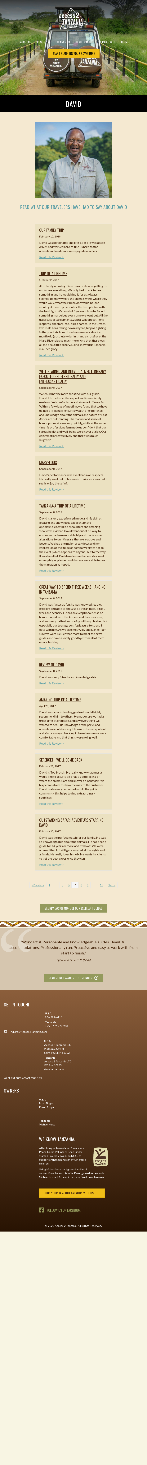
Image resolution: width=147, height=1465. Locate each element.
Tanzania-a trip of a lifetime (62, 506)
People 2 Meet (85, 42)
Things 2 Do (64, 42)
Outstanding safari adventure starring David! (71, 822)
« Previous (38, 885)
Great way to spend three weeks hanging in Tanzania (72, 589)
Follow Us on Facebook (64, 1210)
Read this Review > (51, 257)
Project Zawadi (58, 1155)
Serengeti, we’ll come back (60, 760)
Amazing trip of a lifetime (60, 700)
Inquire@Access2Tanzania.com (28, 1031)
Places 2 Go (45, 42)
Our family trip (51, 230)
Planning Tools (107, 42)
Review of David (51, 664)
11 (101, 885)
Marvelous (48, 462)
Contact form (28, 1077)
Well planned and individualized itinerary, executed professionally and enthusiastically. (73, 376)
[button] (140, 1458)
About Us (26, 42)
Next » (111, 885)
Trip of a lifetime (53, 273)
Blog (124, 42)
